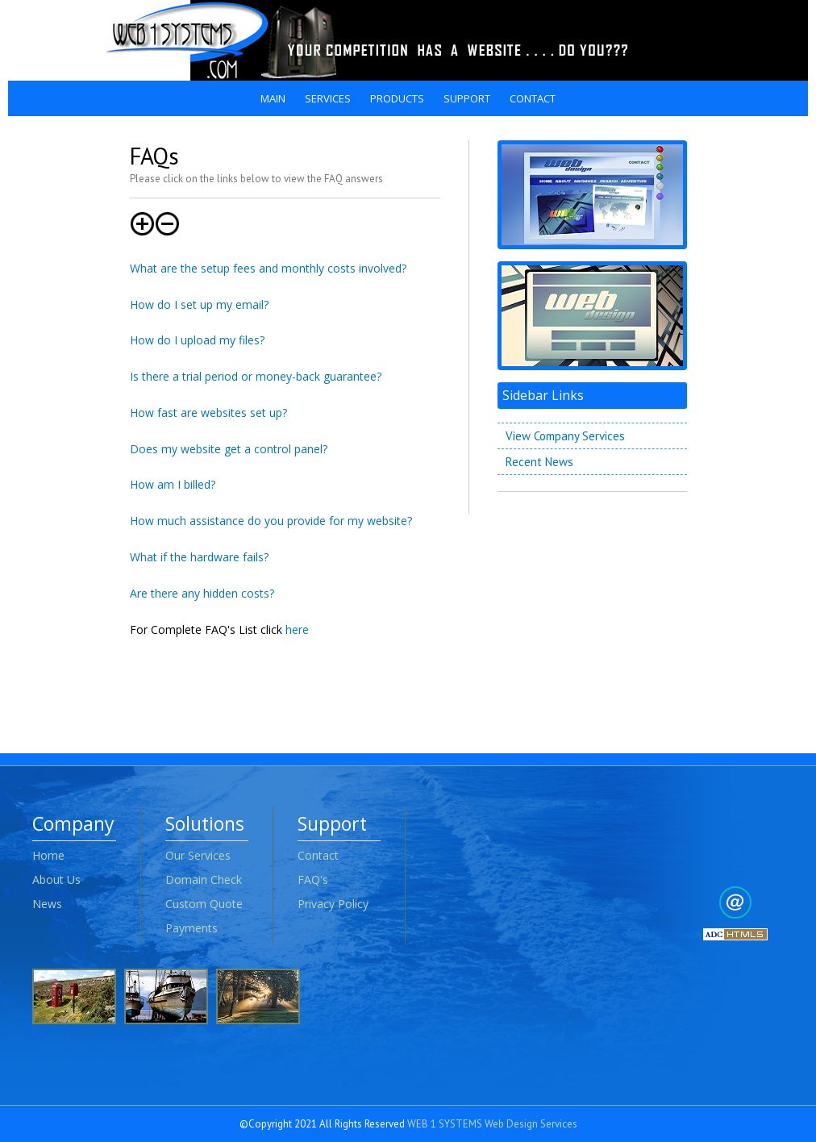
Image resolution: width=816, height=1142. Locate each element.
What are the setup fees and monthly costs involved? (268, 268)
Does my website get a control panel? (228, 448)
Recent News (539, 461)
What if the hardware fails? (199, 557)
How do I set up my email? (199, 304)
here (297, 629)
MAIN (272, 98)
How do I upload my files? (197, 340)
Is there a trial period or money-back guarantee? (255, 376)
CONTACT (533, 98)
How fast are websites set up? (208, 412)
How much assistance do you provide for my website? (271, 520)
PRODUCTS (397, 98)
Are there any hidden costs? (202, 593)
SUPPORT (466, 98)
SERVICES (328, 98)
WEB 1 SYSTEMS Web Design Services (492, 1124)
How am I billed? (172, 484)
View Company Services (565, 436)
